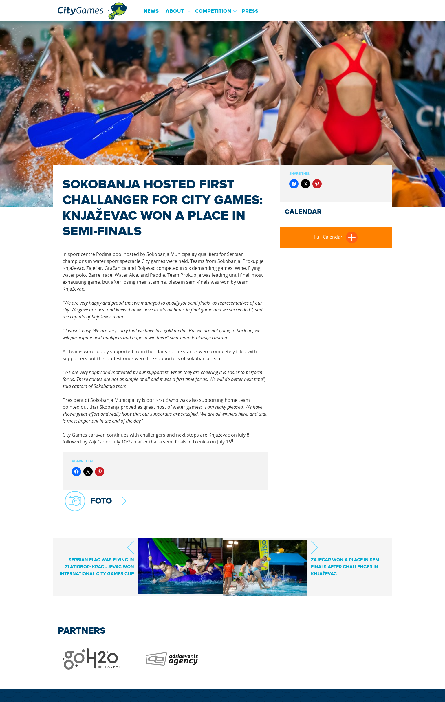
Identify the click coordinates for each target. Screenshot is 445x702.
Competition (213, 11)
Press (250, 11)
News (151, 11)
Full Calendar (336, 237)
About (175, 11)
